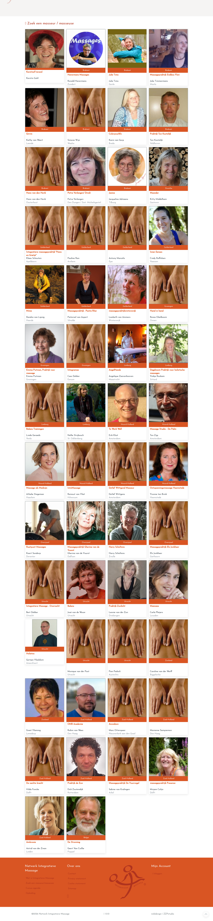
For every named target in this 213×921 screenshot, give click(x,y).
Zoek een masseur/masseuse (101, 8)
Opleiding (144, 8)
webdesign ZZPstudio (162, 914)
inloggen (206, 8)
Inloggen (157, 873)
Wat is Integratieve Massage (66, 8)
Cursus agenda (127, 8)
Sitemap (72, 889)
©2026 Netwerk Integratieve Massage (50, 914)
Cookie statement (77, 884)
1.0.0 (106, 914)
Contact (158, 8)
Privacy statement (77, 879)
